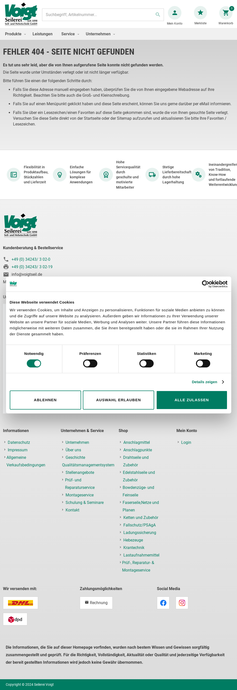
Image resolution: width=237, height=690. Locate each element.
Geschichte (75, 458)
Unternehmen (77, 443)
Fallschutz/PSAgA (139, 525)
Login (186, 443)
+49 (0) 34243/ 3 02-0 (31, 260)
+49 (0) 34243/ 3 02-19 (32, 267)
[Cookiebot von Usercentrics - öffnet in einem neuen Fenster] (205, 284)
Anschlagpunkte (137, 450)
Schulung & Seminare (85, 503)
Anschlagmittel (136, 443)
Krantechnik (133, 548)
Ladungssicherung (139, 533)
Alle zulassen (191, 400)
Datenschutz (19, 443)
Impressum (18, 450)
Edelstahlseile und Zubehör (139, 477)
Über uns (73, 450)
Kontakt (72, 510)
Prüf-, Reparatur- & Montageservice (138, 567)
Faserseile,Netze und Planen (141, 507)
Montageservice (80, 495)
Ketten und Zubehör (140, 518)
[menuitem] (14, 39)
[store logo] (23, 17)
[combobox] (103, 17)
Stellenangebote (80, 473)
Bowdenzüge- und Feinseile (138, 492)
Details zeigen (204, 382)
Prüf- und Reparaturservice (80, 484)
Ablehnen (45, 400)
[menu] (118, 39)
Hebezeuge (133, 540)
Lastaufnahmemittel (141, 556)
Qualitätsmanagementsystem (88, 465)
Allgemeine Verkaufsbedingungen (26, 462)
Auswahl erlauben (118, 400)
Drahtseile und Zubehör (136, 462)
